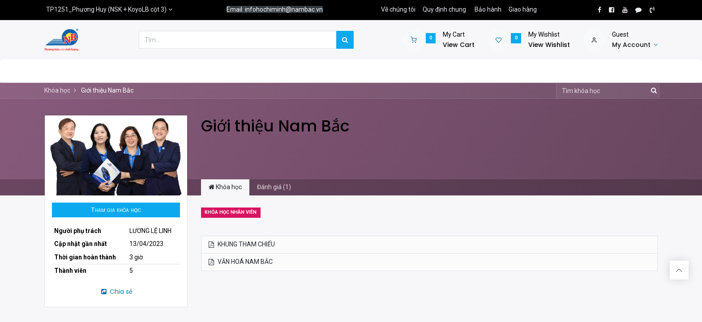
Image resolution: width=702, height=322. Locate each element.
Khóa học (57, 90)
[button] (116, 210)
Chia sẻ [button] (116, 291)
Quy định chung (444, 9)
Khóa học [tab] (225, 187)
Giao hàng (523, 9)
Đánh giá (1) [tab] (274, 187)
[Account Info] (635, 45)
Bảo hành (488, 9)
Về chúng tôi (398, 9)
